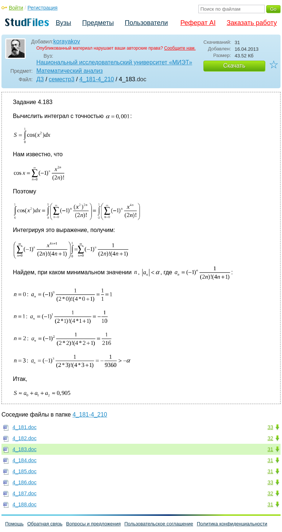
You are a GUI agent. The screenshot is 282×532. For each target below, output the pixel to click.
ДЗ (40, 79)
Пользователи (146, 22)
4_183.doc (24, 449)
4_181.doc (24, 427)
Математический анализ (69, 71)
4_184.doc (24, 460)
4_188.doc (24, 504)
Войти (16, 8)
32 (270, 438)
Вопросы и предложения (93, 523)
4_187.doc (24, 493)
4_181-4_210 (96, 79)
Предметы (98, 22)
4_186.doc (24, 482)
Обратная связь (44, 523)
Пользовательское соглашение (158, 523)
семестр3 (62, 79)
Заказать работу (252, 22)
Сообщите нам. (180, 48)
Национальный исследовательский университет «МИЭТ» (114, 62)
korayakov (66, 41)
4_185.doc (24, 471)
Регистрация (43, 8)
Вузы (63, 22)
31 (270, 449)
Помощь (14, 523)
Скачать (234, 66)
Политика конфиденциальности (232, 523)
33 (270, 427)
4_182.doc (24, 438)
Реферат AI (198, 22)
